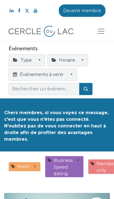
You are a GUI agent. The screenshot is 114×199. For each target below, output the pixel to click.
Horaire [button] (64, 60)
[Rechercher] (85, 89)
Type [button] (23, 60)
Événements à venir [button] (39, 74)
